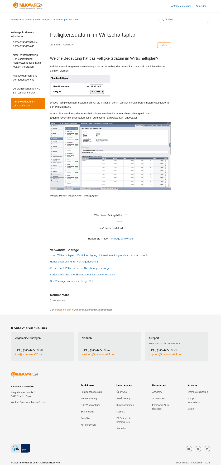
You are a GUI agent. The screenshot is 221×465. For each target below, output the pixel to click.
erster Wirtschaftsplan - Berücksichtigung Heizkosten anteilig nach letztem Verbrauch (27, 60)
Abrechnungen (42, 19)
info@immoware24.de (28, 354)
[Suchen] (184, 19)
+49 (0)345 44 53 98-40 (96, 350)
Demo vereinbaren (198, 392)
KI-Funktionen (88, 424)
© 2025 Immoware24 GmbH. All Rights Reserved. (35, 462)
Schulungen (158, 398)
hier (45, 402)
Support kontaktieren (194, 400)
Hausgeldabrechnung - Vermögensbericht (26, 77)
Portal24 (85, 418)
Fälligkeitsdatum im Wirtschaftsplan (24, 103)
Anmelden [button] (201, 6)
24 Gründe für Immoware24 (123, 420)
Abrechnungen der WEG (65, 19)
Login (191, 408)
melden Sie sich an (64, 309)
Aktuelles (121, 428)
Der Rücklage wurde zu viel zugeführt (71, 281)
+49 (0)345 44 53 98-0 (29, 350)
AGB (207, 462)
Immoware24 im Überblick (161, 407)
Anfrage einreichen (181, 6)
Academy (157, 392)
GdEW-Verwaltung (90, 405)
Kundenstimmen (125, 405)
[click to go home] (36, 375)
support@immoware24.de (165, 354)
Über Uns (121, 392)
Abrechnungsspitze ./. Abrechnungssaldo (25, 43)
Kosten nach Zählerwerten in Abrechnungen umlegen (80, 268)
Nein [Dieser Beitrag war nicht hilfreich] (119, 221)
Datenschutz (182, 462)
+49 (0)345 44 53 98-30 (163, 350)
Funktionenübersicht (91, 392)
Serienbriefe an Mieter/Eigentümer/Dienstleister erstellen (82, 274)
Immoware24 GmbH (21, 19)
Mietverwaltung (89, 398)
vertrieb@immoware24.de (98, 354)
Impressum (196, 462)
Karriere (120, 411)
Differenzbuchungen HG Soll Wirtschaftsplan (27, 90)
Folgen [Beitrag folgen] (164, 45)
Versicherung (123, 398)
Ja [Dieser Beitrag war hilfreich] (101, 221)
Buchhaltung (87, 411)
